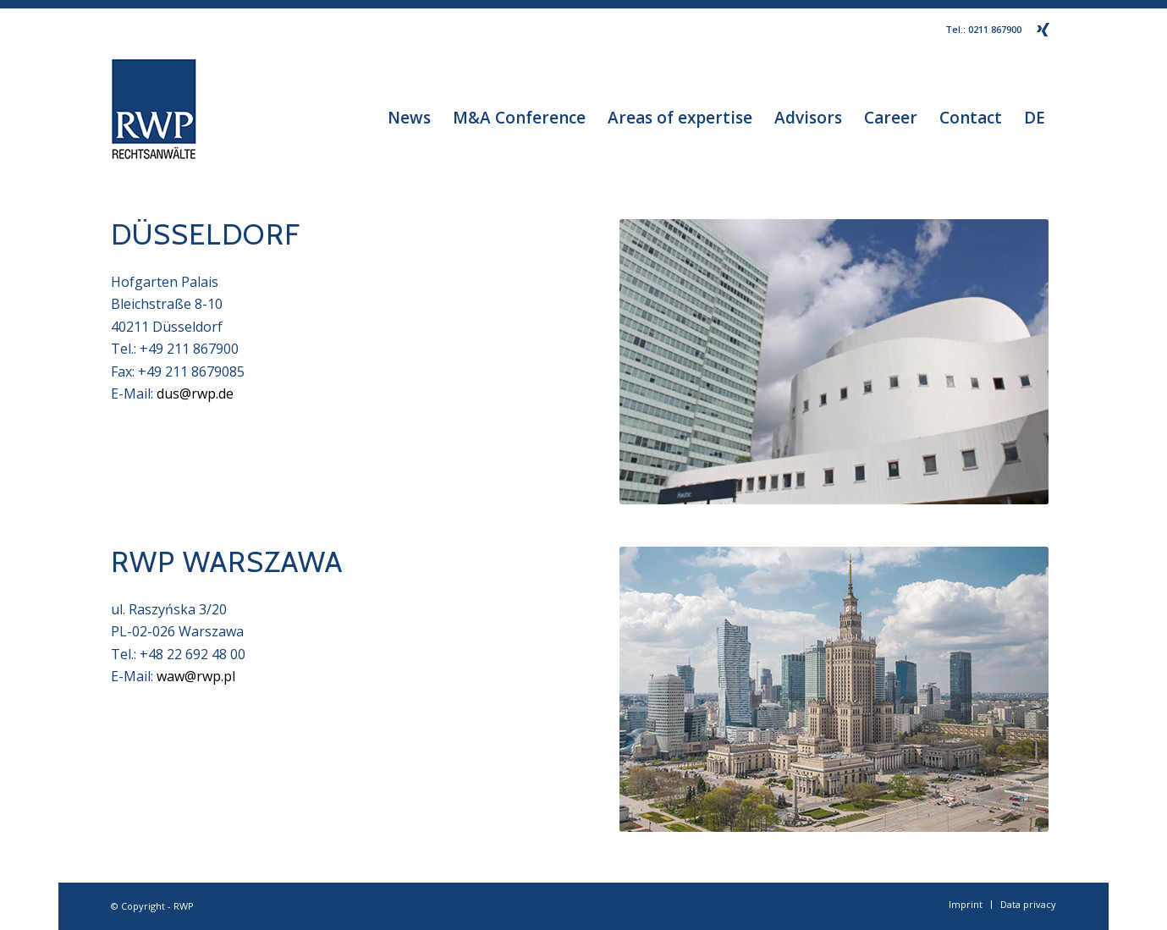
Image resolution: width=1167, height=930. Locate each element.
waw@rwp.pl (196, 676)
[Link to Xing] (1043, 29)
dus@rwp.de (195, 393)
